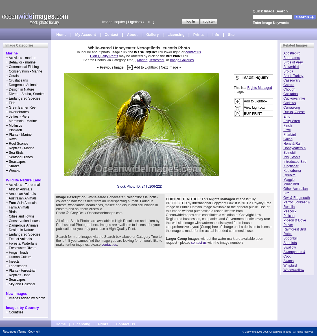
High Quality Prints (104, 56)
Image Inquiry (113, 22)
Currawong (291, 107)
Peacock (289, 211)
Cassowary (291, 80)
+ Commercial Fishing (22, 67)
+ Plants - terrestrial (20, 271)
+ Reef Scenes (17, 144)
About (132, 34)
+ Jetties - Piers (17, 116)
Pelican (288, 216)
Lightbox (135, 22)
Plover (288, 225)
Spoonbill (290, 238)
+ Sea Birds (14, 153)
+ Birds (11, 212)
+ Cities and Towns (20, 216)
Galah (287, 139)
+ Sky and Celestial (20, 284)
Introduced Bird (294, 162)
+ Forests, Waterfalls (21, 243)
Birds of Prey (293, 62)
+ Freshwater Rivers (21, 248)
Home (61, 34)
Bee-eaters (291, 58)
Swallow (289, 247)
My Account (85, 34)
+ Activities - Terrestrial (23, 185)
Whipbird (290, 265)
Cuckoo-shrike (294, 98)
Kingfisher (290, 166)
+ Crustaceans (17, 80)
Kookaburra (292, 171)
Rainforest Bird (294, 229)
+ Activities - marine (20, 58)
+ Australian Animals (21, 198)
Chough (289, 89)
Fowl (286, 130)
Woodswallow (293, 270)
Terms (22, 331)
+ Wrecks (13, 171)
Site (231, 34)
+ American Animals (21, 194)
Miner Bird (291, 184)
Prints (198, 34)
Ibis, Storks (291, 157)
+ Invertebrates (17, 112)
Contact (111, 34)
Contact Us (125, 324)
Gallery (152, 34)
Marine (142, 60)
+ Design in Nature (20, 89)
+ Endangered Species (23, 98)
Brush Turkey (293, 76)
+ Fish (10, 103)
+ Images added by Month (25, 298)
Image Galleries (182, 60)
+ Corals (12, 76)
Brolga (288, 71)
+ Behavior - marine (21, 62)
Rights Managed (259, 88)
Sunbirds (290, 243)
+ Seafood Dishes (19, 157)
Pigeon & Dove (294, 220)
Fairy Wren (291, 121)
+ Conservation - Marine (24, 71)
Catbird (288, 85)
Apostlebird (291, 53)
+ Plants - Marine (19, 135)
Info (216, 34)
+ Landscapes (16, 266)
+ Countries (14, 312)
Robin (287, 234)
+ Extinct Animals (19, 239)
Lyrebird (289, 175)
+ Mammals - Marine (21, 121)
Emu (286, 116)
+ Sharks (12, 166)
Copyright (34, 331)
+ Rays (11, 139)
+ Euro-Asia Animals (21, 203)
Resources (9, 331)
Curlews (289, 103)
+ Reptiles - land (18, 275)
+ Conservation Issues (23, 221)
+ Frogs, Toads (17, 252)
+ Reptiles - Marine (20, 148)
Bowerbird (291, 67)
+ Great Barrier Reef (21, 107)
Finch (287, 126)
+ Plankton (14, 130)
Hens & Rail (292, 144)
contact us (193, 52)
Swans (288, 261)
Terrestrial (156, 60)
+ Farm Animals (18, 207)
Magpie (288, 180)
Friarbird (289, 135)
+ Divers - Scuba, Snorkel (25, 94)
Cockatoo (290, 94)
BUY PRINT (174, 56)
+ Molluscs (14, 126)
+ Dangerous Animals (22, 85)
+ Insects (12, 261)
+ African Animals (19, 189)
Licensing (176, 34)
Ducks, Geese (294, 112)
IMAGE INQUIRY (146, 52)
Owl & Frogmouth (296, 198)
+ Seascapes (16, 162)
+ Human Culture (19, 257)
